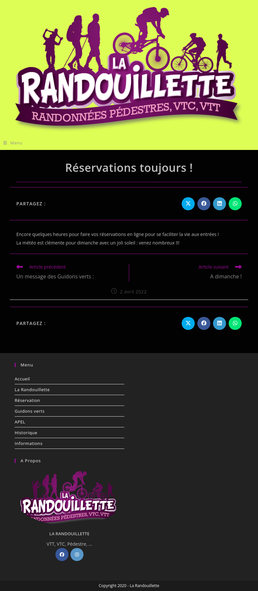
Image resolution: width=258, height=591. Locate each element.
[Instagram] (76, 554)
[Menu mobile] (13, 143)
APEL (20, 422)
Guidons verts (30, 411)
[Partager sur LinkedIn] (219, 203)
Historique (26, 433)
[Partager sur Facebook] (203, 203)
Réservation (27, 400)
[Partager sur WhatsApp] (235, 203)
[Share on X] (188, 203)
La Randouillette (32, 389)
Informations (28, 443)
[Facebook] (61, 554)
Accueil (22, 379)
